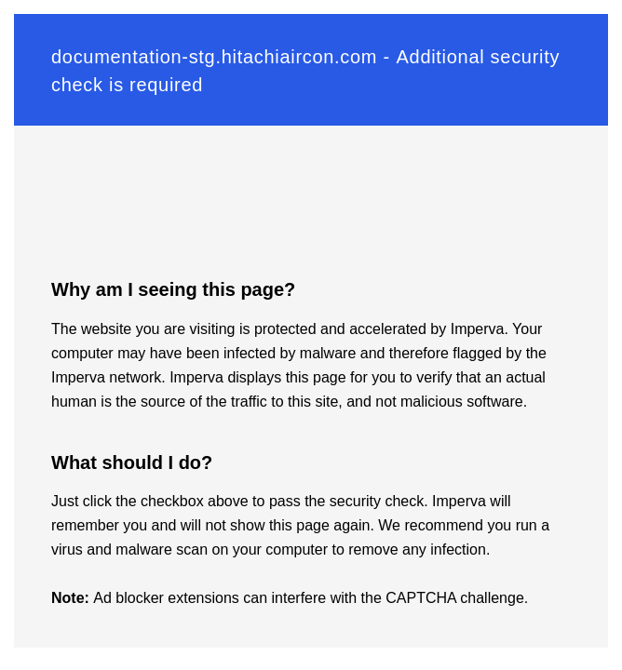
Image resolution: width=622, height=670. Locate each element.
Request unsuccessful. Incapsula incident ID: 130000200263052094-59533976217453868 (311, 335)
